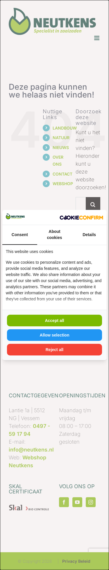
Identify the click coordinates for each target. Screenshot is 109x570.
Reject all (54, 349)
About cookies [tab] (54, 234)
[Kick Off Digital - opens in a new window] (81, 217)
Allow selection (54, 335)
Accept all (54, 320)
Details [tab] (89, 234)
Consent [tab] (20, 234)
